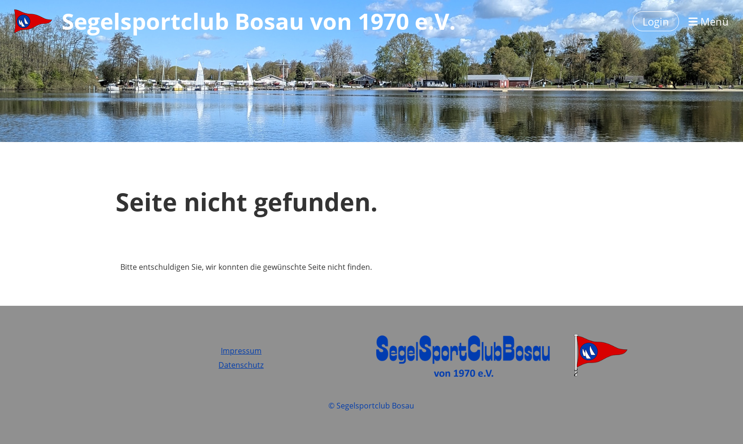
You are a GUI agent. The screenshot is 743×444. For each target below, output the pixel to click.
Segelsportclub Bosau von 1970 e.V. (259, 21)
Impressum (241, 351)
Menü (709, 21)
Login (656, 21)
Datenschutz (240, 365)
